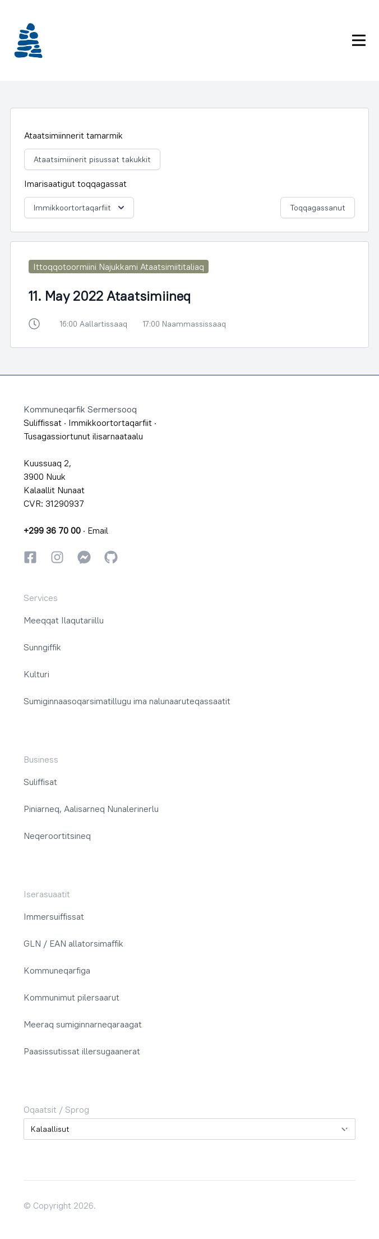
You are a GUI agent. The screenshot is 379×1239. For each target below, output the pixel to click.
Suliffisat (40, 781)
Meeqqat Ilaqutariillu (64, 620)
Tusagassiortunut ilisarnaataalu (83, 436)
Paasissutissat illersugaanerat (82, 1051)
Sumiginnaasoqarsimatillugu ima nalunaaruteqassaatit (127, 700)
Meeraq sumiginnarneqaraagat (83, 1024)
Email (97, 530)
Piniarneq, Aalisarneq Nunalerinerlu (91, 808)
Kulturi (36, 674)
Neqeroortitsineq (57, 835)
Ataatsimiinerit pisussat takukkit (92, 159)
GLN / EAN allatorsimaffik (73, 943)
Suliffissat (43, 422)
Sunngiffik (42, 647)
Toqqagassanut (317, 208)
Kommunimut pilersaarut (71, 997)
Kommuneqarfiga (57, 970)
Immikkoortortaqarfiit (80, 207)
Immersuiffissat (54, 916)
